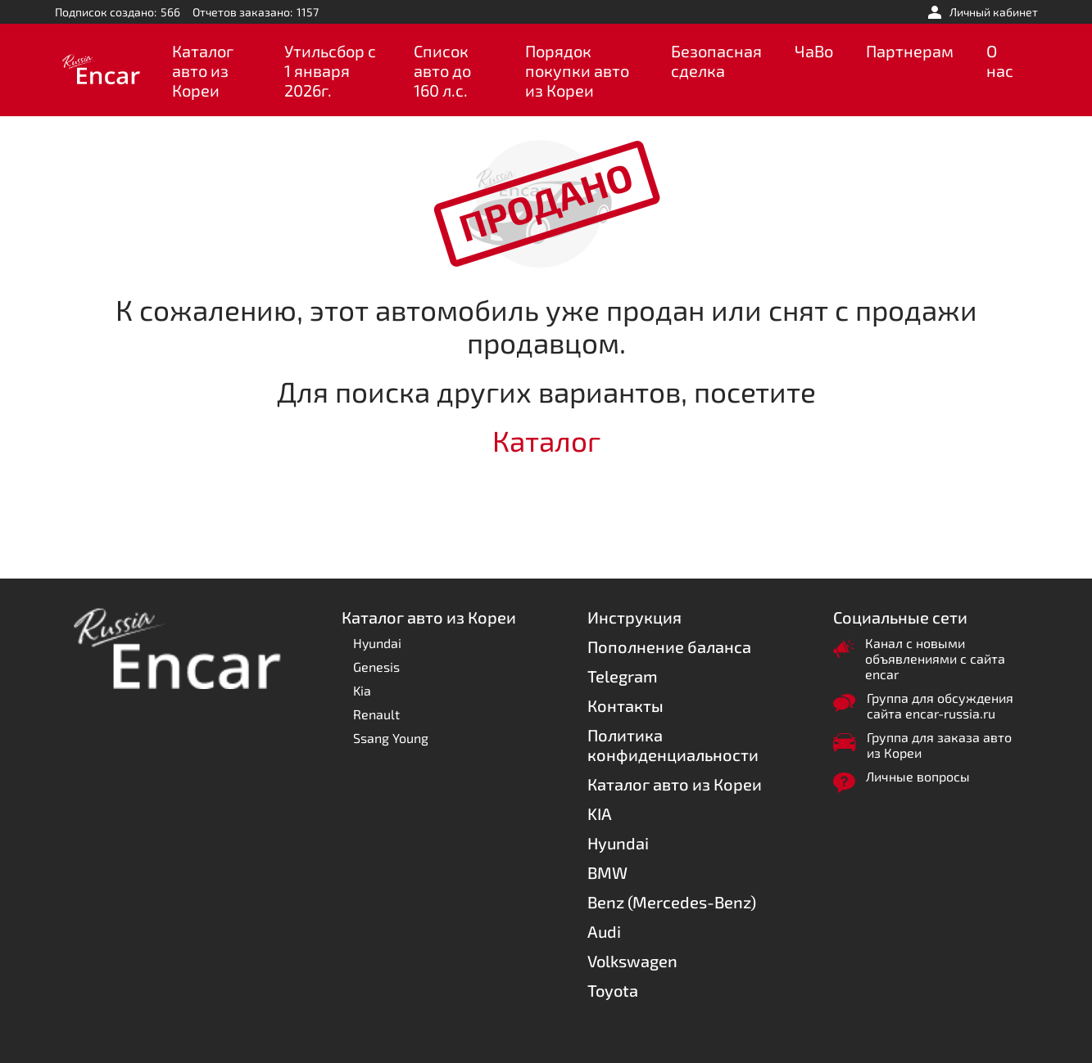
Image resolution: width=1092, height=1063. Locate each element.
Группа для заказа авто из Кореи (939, 744)
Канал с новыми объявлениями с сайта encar (935, 658)
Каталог (546, 440)
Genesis (376, 666)
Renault (376, 714)
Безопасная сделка (716, 60)
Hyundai (377, 643)
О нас (999, 60)
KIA (599, 813)
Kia (362, 690)
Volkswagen (632, 961)
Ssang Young (390, 737)
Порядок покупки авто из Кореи (577, 70)
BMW (607, 872)
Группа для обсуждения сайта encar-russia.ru (940, 705)
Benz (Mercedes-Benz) (671, 902)
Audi (604, 931)
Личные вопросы (918, 776)
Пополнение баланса (669, 646)
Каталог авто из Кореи (202, 70)
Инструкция (634, 617)
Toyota (612, 990)
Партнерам (910, 51)
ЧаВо (814, 51)
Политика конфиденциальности (673, 744)
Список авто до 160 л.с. (442, 70)
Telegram (622, 676)
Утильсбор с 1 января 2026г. (330, 70)
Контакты (625, 705)
